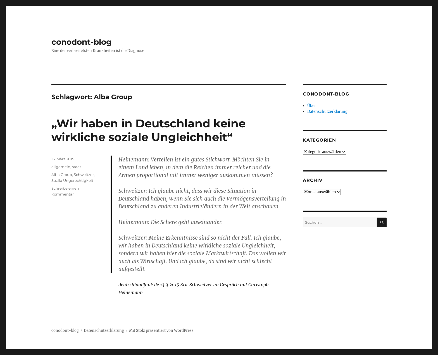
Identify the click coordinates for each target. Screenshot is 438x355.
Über (311, 105)
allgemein (60, 167)
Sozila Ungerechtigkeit (72, 180)
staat (76, 167)
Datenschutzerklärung (327, 111)
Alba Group (61, 174)
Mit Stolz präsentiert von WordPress (161, 330)
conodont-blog (81, 42)
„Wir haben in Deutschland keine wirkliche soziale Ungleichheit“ (148, 130)
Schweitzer (84, 174)
